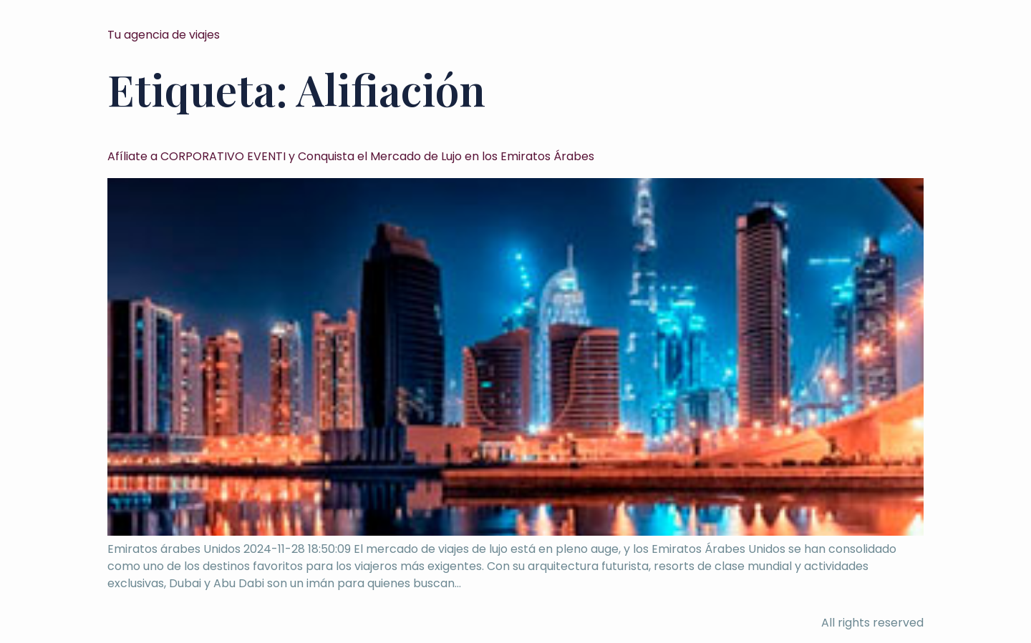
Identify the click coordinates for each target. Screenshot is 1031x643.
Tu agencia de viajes (163, 34)
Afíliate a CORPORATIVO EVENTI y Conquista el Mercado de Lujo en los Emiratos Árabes (350, 156)
